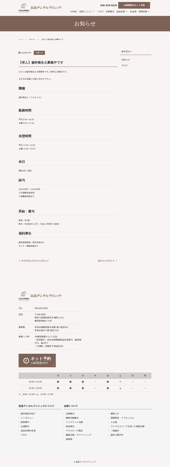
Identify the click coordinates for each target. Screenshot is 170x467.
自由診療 (120, 11)
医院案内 (25, 422)
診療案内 (110, 11)
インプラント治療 (74, 422)
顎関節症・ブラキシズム (122, 418)
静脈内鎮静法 (72, 418)
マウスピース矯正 (74, 431)
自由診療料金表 (28, 431)
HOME (74, 11)
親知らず (115, 414)
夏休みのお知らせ (106, 261)
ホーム (21, 39)
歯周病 (69, 439)
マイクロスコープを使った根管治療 (127, 426)
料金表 (133, 11)
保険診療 (143, 11)
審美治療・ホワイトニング (78, 435)
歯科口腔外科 (117, 435)
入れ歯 (114, 422)
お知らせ (32, 39)
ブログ (100, 11)
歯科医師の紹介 (28, 414)
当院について (85, 11)
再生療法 (70, 426)
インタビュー (27, 418)
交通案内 (25, 426)
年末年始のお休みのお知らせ (35, 261)
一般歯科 (115, 431)
